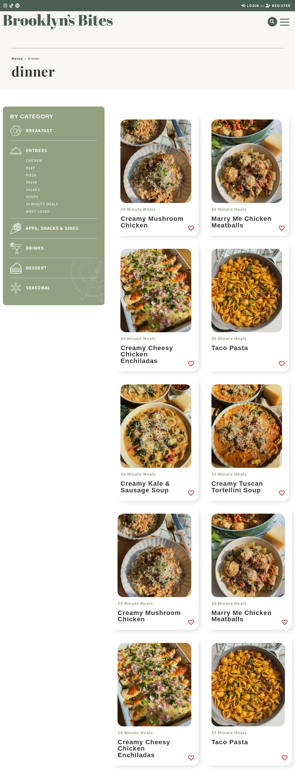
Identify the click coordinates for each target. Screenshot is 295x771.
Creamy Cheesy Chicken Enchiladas (146, 354)
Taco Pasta (229, 348)
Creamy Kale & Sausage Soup (145, 486)
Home (17, 58)
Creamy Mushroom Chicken (152, 222)
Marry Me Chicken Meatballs (241, 222)
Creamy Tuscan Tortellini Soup (237, 486)
